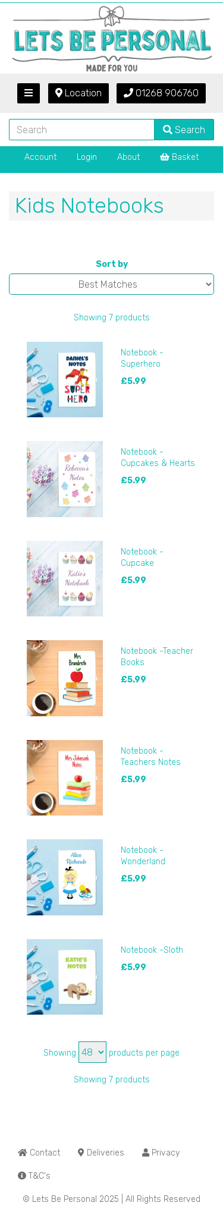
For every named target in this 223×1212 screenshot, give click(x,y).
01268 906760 (161, 93)
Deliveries (101, 1153)
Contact (39, 1153)
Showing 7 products (112, 318)
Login (87, 157)
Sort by (112, 264)
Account (40, 157)
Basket (179, 157)
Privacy (161, 1153)
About (128, 157)
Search (184, 130)
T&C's (34, 1176)
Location (78, 93)
